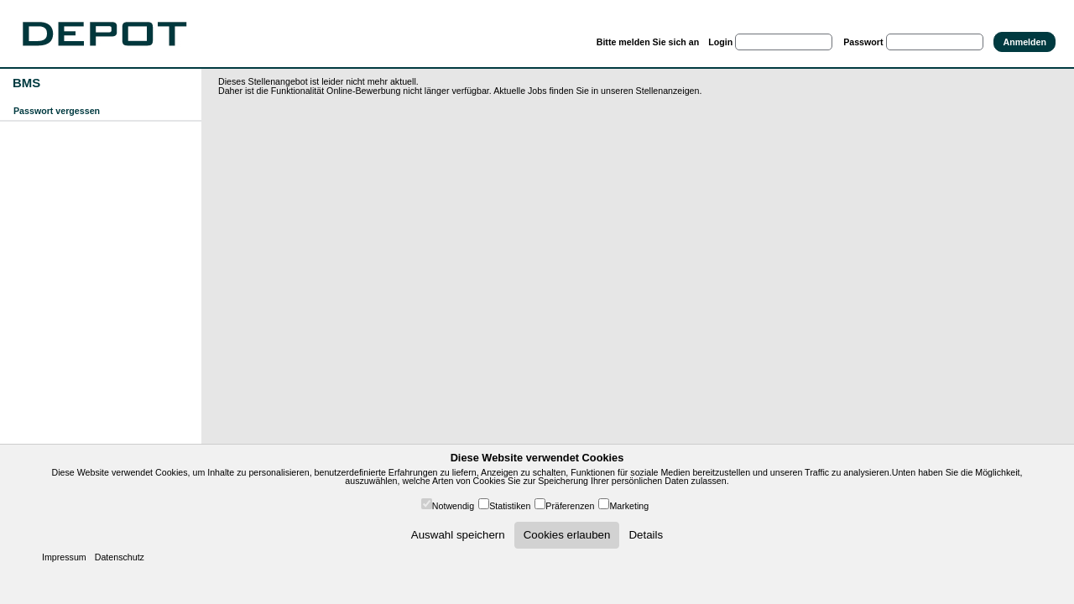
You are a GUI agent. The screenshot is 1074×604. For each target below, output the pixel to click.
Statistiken (509, 506)
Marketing (629, 506)
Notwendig (453, 506)
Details (645, 534)
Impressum (64, 557)
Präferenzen (569, 506)
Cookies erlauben (567, 534)
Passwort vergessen (56, 111)
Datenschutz (119, 557)
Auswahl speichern (458, 534)
